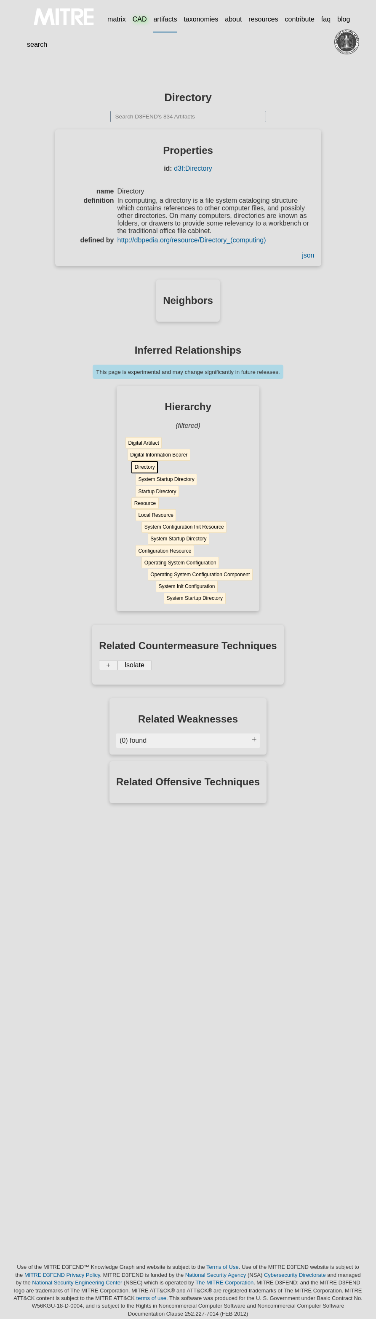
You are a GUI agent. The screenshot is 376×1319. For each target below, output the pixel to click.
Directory (145, 467)
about (233, 19)
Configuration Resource (164, 551)
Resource (145, 503)
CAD (140, 19)
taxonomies (201, 19)
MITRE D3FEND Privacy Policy (62, 1275)
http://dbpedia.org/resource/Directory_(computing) (191, 240)
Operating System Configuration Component (200, 575)
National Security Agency (215, 1275)
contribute (300, 19)
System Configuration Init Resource (184, 527)
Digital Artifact (143, 443)
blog (343, 19)
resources (263, 19)
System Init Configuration (186, 586)
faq (326, 19)
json (308, 255)
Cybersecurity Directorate (295, 1275)
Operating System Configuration (180, 563)
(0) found (188, 740)
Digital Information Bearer (158, 455)
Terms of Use (222, 1267)
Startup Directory (157, 491)
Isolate (134, 665)
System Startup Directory (166, 479)
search (37, 44)
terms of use (151, 1298)
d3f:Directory (193, 168)
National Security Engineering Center (77, 1282)
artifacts (165, 19)
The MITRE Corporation (224, 1282)
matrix (116, 19)
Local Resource (155, 515)
